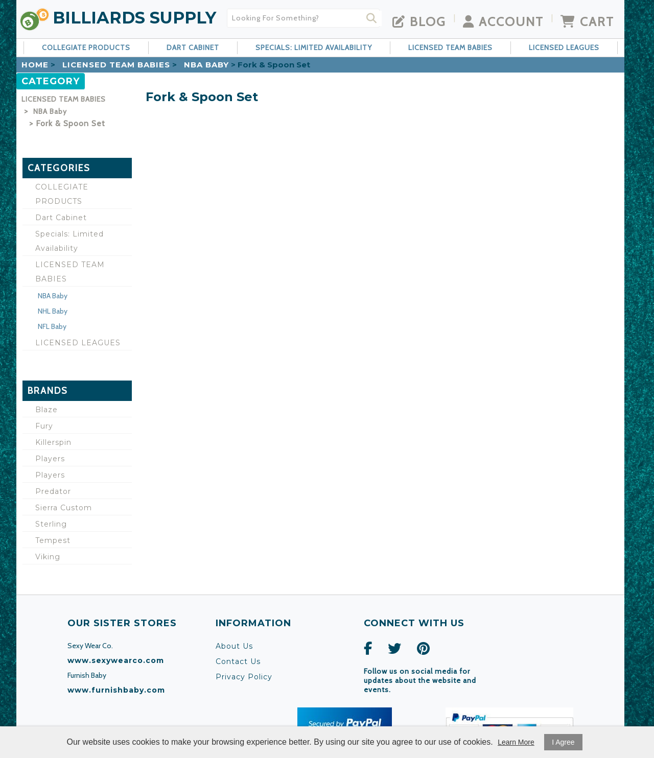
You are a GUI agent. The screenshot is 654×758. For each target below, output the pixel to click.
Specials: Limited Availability (313, 47)
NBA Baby (206, 64)
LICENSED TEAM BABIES (450, 47)
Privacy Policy (244, 676)
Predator (53, 491)
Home (35, 64)
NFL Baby (52, 326)
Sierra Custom (63, 507)
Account (503, 21)
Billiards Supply (134, 18)
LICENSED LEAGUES (564, 47)
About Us (234, 646)
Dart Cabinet (193, 47)
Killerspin (53, 442)
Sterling (51, 524)
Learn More (516, 742)
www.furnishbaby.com (116, 690)
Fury (44, 426)
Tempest (53, 540)
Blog (419, 21)
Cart (587, 21)
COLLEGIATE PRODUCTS (86, 47)
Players (50, 458)
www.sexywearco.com (115, 660)
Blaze (46, 409)
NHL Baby (52, 311)
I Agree (563, 742)
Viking (47, 556)
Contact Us (238, 661)
